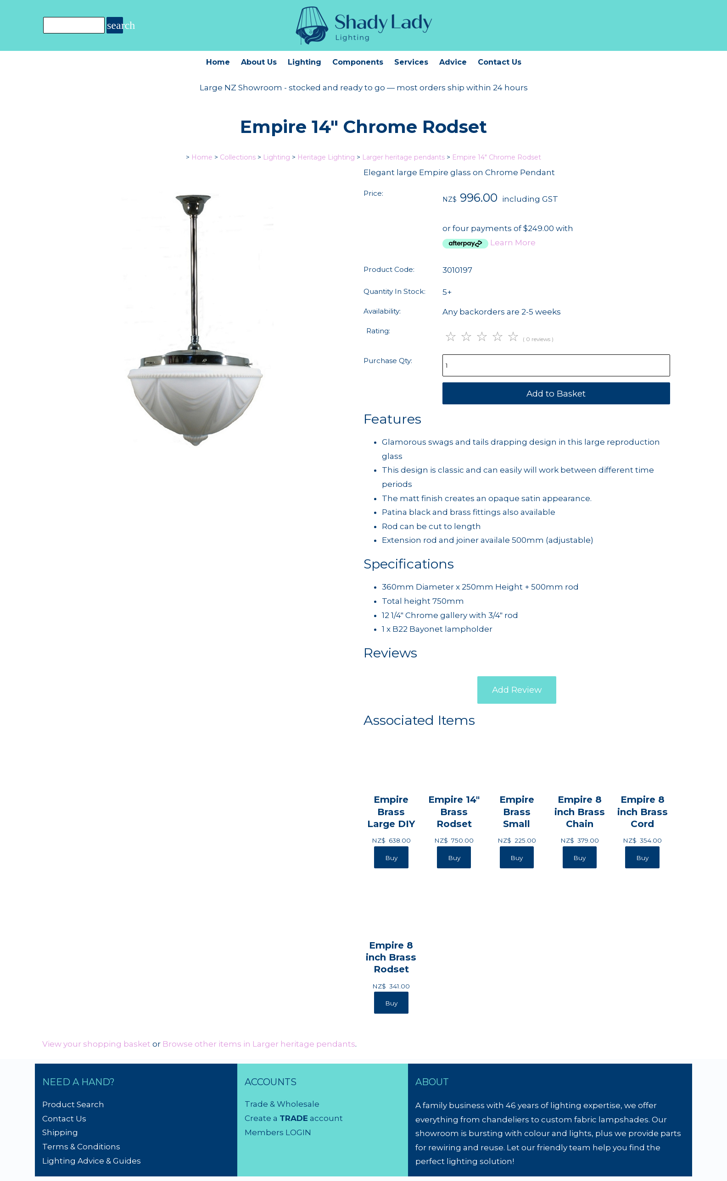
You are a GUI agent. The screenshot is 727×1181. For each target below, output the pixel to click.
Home (218, 61)
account (325, 1118)
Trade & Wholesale (282, 1104)
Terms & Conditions (81, 1146)
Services (411, 61)
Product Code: (389, 269)
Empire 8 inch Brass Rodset (391, 957)
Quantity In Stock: (394, 291)
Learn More (513, 242)
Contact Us (499, 61)
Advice (453, 61)
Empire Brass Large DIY (391, 811)
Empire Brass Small (516, 811)
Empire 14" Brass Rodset (454, 811)
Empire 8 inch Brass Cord (642, 811)
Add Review (517, 689)
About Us (259, 61)
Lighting (304, 61)
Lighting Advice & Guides (91, 1160)
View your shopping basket (96, 1044)
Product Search (73, 1104)
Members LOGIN (278, 1132)
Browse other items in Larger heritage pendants (258, 1044)
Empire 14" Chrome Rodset (496, 157)
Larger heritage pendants (403, 157)
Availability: (382, 311)
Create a (262, 1118)
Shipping (60, 1132)
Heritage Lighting (326, 157)
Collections (238, 157)
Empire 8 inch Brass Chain (579, 811)
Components (357, 61)
